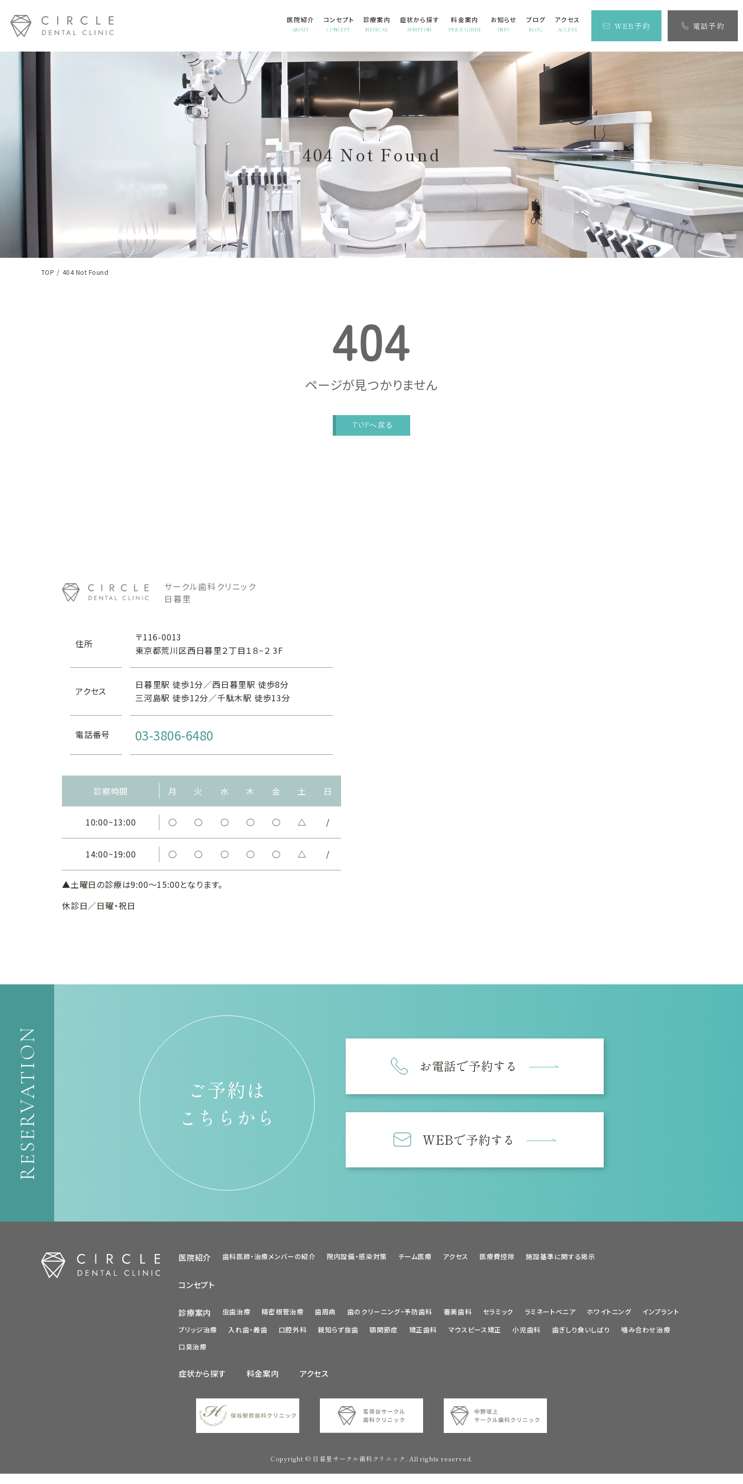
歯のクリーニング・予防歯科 (389, 1315)
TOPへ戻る (372, 425)
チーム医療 (415, 1260)
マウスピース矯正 (475, 1333)
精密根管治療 (283, 1315)
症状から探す (202, 1376)
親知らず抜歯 (338, 1333)
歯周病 (325, 1315)
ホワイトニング (609, 1315)
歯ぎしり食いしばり (581, 1333)
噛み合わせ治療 (645, 1333)
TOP (47, 272)
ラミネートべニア (550, 1315)
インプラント (660, 1315)
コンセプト (197, 1288)
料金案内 (263, 1376)
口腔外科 (293, 1333)
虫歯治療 (236, 1315)
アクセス (456, 1260)
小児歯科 (526, 1333)
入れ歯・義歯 (247, 1333)
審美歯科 (458, 1315)
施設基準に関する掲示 (560, 1260)
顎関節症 (383, 1333)
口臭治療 (193, 1350)
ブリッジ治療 (198, 1333)
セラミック (498, 1315)
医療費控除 (496, 1260)
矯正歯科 (423, 1333)
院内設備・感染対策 (357, 1260)
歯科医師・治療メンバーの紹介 (269, 1260)
